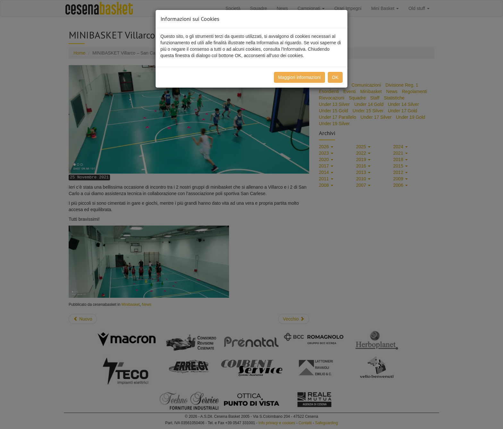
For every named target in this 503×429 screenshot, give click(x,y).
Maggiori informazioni (299, 77)
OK (335, 77)
